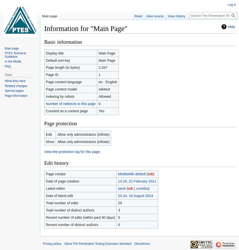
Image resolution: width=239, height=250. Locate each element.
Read (138, 16)
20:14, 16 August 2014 (135, 196)
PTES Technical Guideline (15, 55)
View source (155, 16)
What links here (15, 81)
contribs (142, 188)
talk (150, 174)
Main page (49, 16)
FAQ (8, 66)
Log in (232, 4)
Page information (16, 96)
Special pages (14, 90)
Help (231, 27)
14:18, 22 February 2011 (137, 181)
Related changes (16, 86)
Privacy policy (52, 244)
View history (176, 16)
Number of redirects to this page (71, 104)
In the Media (13, 61)
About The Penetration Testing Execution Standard (97, 244)
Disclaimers (142, 244)
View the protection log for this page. (72, 152)
